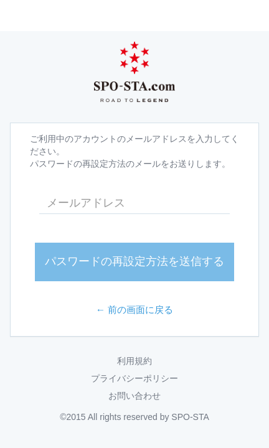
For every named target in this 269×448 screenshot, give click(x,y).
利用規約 (134, 361)
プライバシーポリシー (134, 378)
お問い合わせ (134, 396)
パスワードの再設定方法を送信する (134, 261)
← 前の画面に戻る (135, 309)
